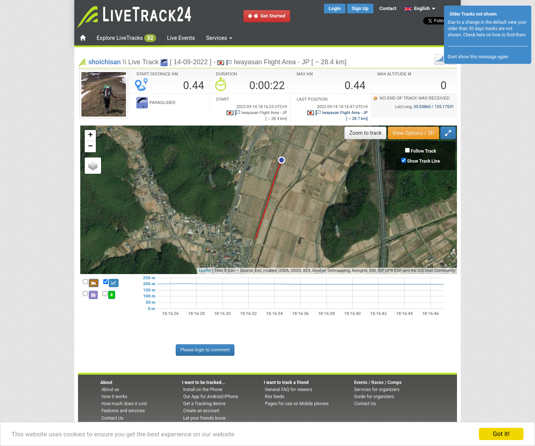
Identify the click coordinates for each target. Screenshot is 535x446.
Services (219, 38)
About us (110, 389)
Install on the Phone (203, 389)
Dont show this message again (478, 56)
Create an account (201, 410)
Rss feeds (274, 396)
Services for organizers (376, 389)
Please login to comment (205, 349)
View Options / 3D (413, 133)
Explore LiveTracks (126, 38)
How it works (114, 396)
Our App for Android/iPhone (210, 396)
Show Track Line (423, 161)
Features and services (123, 410)
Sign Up (360, 8)
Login (335, 8)
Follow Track (423, 151)
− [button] (90, 146)
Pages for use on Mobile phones (297, 403)
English (417, 8)
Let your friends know (204, 418)
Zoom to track (365, 133)
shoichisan (104, 62)
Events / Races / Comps (378, 382)
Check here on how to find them (494, 35)
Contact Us (112, 418)
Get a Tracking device (204, 403)
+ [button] (90, 135)
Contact (387, 8)
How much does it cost (124, 403)
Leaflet (205, 270)
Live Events (181, 38)
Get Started (266, 16)
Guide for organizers (374, 396)
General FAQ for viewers (288, 389)
